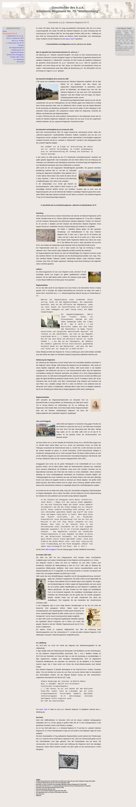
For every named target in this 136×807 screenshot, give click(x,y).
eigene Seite (71, 39)
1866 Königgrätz (51, 549)
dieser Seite (44, 709)
